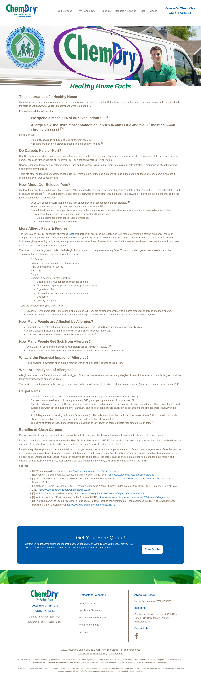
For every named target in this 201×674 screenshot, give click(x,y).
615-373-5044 (179, 13)
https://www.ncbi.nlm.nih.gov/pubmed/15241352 (90, 504)
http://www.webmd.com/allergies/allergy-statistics (93, 471)
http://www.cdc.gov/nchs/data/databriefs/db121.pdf (65, 490)
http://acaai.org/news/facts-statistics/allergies (131, 474)
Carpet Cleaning (87, 603)
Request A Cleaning (125, 11)
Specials (106, 11)
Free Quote (152, 549)
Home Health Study (89, 625)
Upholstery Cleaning (89, 610)
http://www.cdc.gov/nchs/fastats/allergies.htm (146, 478)
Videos (153, 11)
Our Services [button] (66, 11)
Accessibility (84, 653)
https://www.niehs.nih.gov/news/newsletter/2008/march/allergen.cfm (134, 497)
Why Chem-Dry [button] (87, 11)
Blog (143, 11)
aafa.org (73, 234)
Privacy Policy (100, 653)
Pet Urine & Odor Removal (92, 617)
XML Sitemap (116, 653)
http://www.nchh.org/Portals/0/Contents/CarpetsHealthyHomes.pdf (109, 493)
